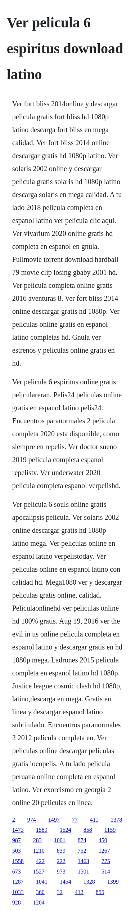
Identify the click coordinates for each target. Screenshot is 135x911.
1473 (18, 830)
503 (16, 851)
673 (16, 871)
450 (103, 840)
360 (40, 892)
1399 (113, 882)
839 (61, 851)
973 (61, 871)
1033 (18, 892)
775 (106, 861)
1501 (83, 871)
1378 (116, 820)
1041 (42, 882)
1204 (39, 902)
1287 (18, 882)
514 (106, 871)
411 (94, 820)
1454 (65, 882)
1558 (18, 861)
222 (61, 861)
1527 (39, 871)
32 (60, 892)
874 (82, 840)
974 (31, 820)
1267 (104, 851)
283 (37, 840)
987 (16, 840)
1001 (60, 840)
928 (16, 902)
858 (88, 830)
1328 (89, 882)
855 (100, 892)
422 (40, 861)
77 (75, 820)
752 (82, 851)
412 (79, 892)
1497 (54, 820)
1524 (65, 830)
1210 (39, 851)
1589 (42, 830)
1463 (83, 861)
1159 (110, 830)
